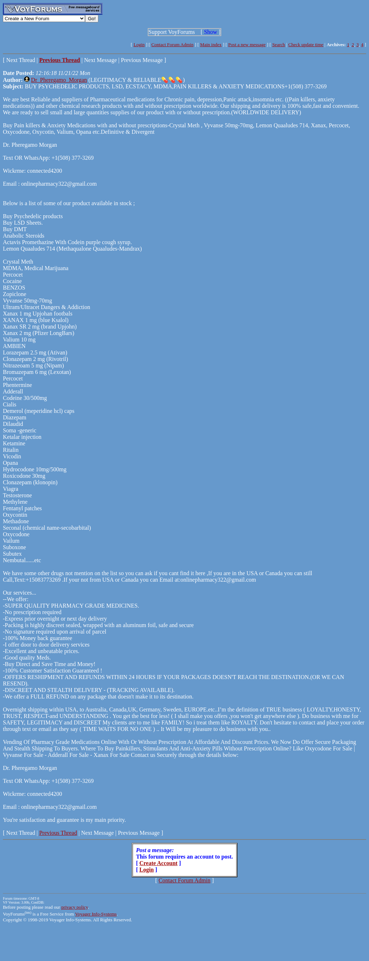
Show (210, 32)
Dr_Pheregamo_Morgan (59, 80)
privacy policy (74, 907)
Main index (211, 44)
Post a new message (247, 44)
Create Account (158, 863)
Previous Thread (58, 833)
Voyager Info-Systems (96, 914)
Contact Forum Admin (172, 44)
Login (139, 44)
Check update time (305, 44)
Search (278, 44)
